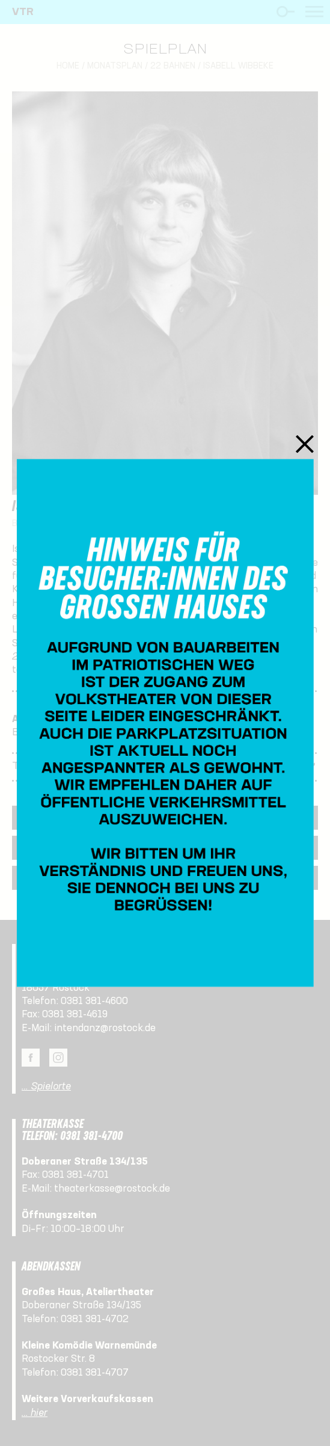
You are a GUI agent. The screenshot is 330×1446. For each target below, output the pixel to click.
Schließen (305, 444)
